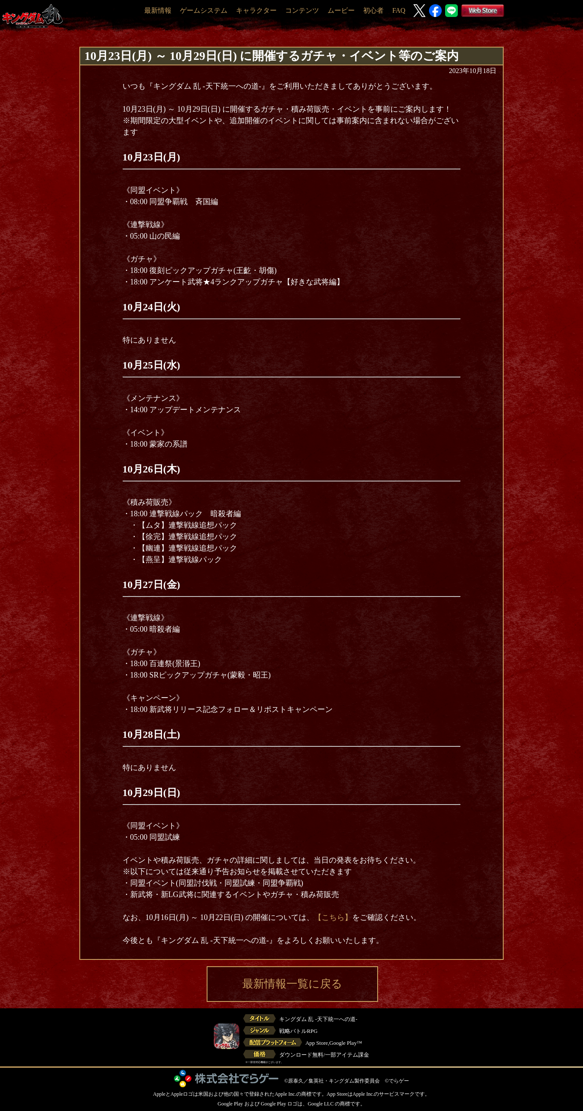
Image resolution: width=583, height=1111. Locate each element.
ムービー (341, 10)
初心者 (373, 10)
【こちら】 (333, 917)
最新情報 (157, 10)
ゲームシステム (203, 10)
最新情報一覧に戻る (292, 984)
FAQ (398, 10)
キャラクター (256, 10)
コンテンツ (302, 10)
